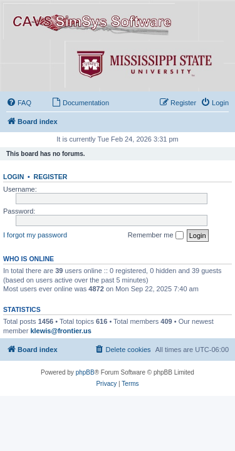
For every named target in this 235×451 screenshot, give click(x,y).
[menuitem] (18, 102)
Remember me (156, 235)
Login (13, 176)
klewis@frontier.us (60, 330)
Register (51, 176)
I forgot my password (35, 235)
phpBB (85, 372)
